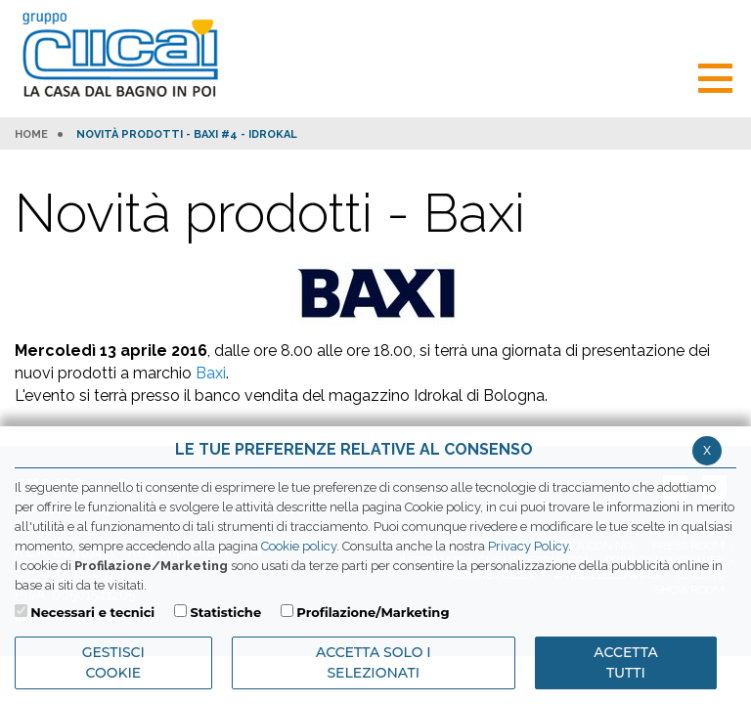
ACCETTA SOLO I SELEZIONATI (373, 662)
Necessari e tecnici (92, 612)
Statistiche (225, 612)
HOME (31, 135)
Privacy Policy (528, 546)
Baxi (211, 373)
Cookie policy (298, 546)
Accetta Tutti (625, 662)
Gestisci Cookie (113, 662)
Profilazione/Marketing (372, 612)
